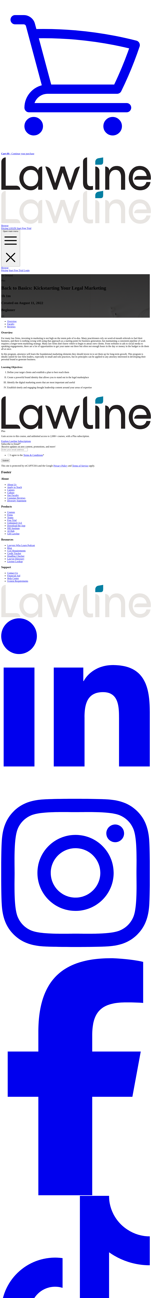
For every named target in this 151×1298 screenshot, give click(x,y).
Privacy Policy (60, 465)
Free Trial (12, 520)
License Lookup (15, 561)
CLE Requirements (16, 550)
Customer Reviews (16, 498)
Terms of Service (80, 465)
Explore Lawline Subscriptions (16, 441)
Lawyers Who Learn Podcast (21, 545)
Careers (11, 490)
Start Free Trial (24, 228)
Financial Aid (13, 575)
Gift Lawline (13, 533)
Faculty (10, 324)
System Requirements (17, 581)
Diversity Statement (16, 500)
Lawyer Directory (15, 559)
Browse (5, 225)
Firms (10, 515)
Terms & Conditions (33, 455)
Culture (10, 492)
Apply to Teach (14, 487)
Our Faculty (13, 495)
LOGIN (13, 228)
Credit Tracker (14, 553)
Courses (11, 512)
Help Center (13, 578)
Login (27, 270)
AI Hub (10, 531)
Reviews (11, 326)
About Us (11, 484)
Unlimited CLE (14, 523)
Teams (10, 517)
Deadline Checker (15, 556)
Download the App (16, 525)
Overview (12, 321)
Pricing (5, 228)
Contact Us (12, 573)
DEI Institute (13, 528)
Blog (9, 548)
